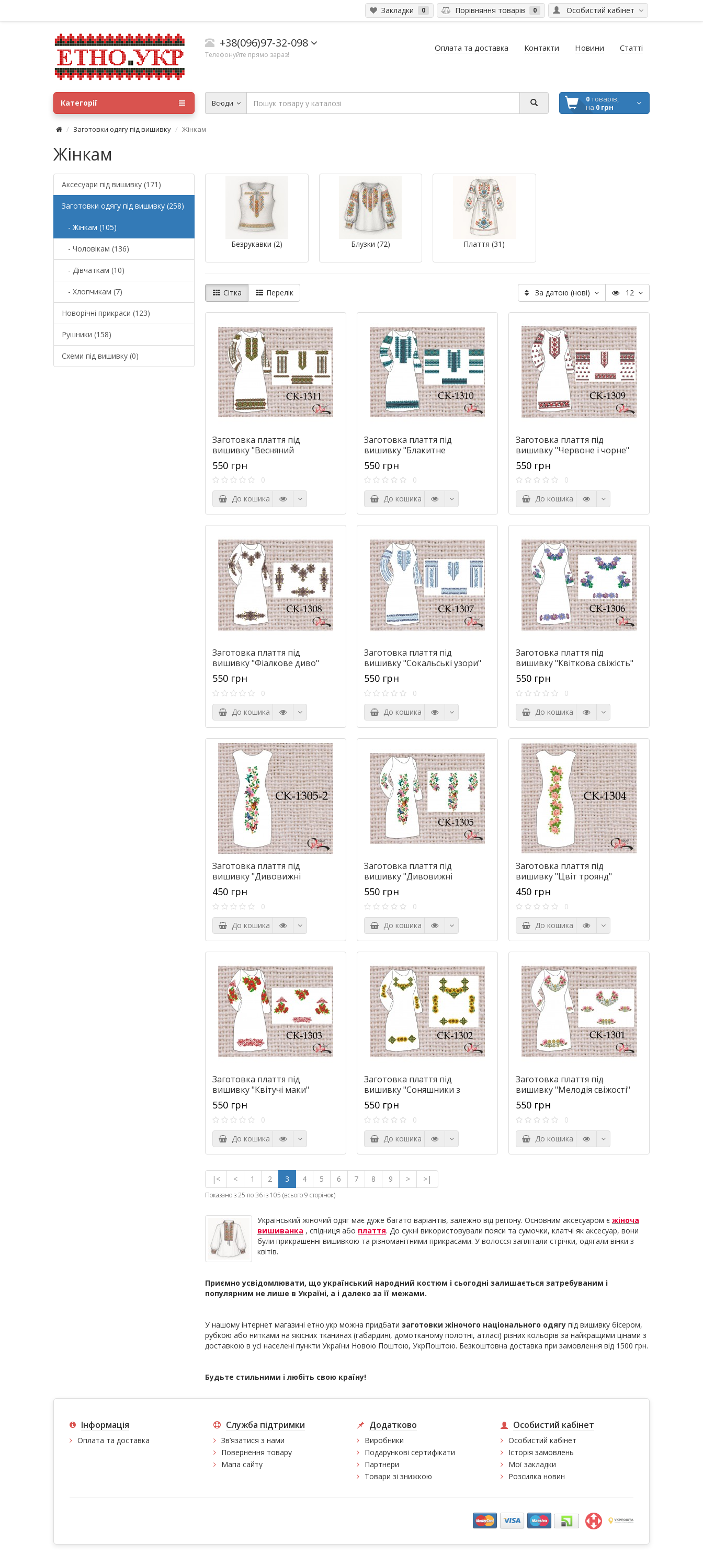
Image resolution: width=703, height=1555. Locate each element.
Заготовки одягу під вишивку (122, 129)
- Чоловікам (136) (95, 249)
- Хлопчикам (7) (92, 291)
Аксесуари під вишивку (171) (111, 184)
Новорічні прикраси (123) (106, 313)
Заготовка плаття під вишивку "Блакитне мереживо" (408, 450)
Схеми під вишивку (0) (100, 356)
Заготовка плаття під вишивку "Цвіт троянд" (564, 871)
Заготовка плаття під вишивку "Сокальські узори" (422, 657)
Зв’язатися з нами (253, 1440)
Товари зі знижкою (398, 1476)
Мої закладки (532, 1464)
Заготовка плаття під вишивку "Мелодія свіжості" (573, 1084)
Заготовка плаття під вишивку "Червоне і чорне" (572, 445)
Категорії (123, 103)
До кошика (244, 499)
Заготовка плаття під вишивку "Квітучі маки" (260, 1084)
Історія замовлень (541, 1452)
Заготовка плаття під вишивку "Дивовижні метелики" (408, 876)
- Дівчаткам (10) (93, 270)
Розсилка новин (536, 1476)
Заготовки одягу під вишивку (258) (123, 206)
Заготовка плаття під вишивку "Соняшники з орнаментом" (412, 1089)
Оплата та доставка (113, 1440)
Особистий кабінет (542, 1440)
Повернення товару (256, 1452)
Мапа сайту (242, 1464)
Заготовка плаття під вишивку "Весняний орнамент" (256, 450)
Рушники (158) (86, 334)
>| (427, 1179)
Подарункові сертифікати (410, 1452)
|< (216, 1179)
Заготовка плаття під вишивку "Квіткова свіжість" (574, 657)
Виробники (384, 1440)
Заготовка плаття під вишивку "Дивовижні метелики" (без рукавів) (261, 876)
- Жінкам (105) (89, 227)
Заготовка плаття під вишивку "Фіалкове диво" (265, 657)
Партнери (382, 1464)
